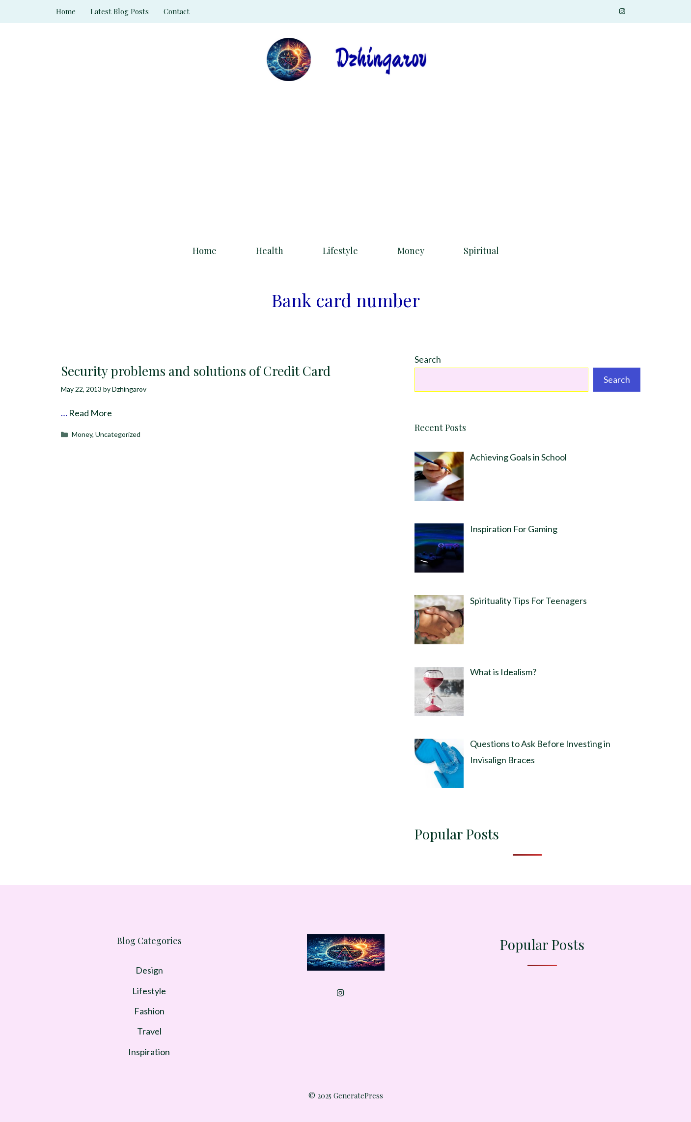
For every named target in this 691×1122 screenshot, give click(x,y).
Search (428, 359)
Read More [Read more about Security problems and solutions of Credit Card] (90, 412)
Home (66, 11)
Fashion (149, 1011)
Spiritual (481, 251)
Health (269, 251)
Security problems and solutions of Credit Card (196, 370)
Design (149, 970)
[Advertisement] (345, 160)
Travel (149, 1031)
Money (410, 251)
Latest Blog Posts (119, 11)
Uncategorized (117, 434)
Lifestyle (340, 251)
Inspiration (149, 1051)
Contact (177, 11)
